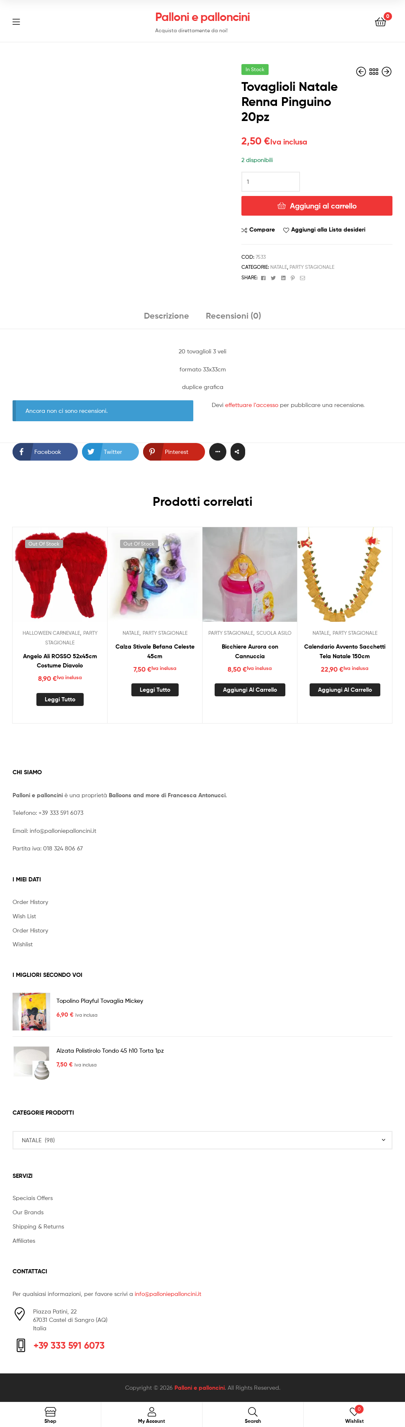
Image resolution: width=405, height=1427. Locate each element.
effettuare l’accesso (251, 404)
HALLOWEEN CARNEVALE (51, 633)
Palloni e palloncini (202, 17)
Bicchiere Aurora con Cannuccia (250, 651)
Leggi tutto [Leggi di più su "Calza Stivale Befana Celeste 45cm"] (155, 689)
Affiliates (24, 1240)
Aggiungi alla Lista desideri (328, 229)
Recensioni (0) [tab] (233, 315)
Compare (262, 229)
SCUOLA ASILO (274, 633)
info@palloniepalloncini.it (63, 830)
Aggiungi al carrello (323, 206)
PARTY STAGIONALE (312, 267)
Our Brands (28, 1212)
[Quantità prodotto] (270, 182)
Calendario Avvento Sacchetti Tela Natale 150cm (344, 651)
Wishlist (23, 944)
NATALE (278, 267)
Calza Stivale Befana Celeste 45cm (155, 651)
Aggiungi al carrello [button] (250, 689)
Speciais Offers (33, 1197)
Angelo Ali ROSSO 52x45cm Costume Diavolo (60, 661)
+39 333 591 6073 (60, 812)
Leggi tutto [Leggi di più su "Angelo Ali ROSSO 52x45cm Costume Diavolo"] (60, 699)
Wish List (24, 916)
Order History (30, 901)
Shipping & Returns (38, 1226)
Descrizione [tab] (166, 315)
